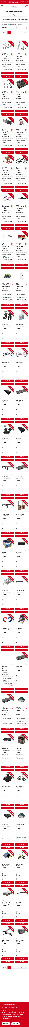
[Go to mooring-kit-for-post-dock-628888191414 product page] (7, 329)
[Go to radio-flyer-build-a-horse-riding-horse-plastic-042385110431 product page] (7, 173)
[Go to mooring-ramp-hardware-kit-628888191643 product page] (7, 595)
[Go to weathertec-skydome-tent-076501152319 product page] (21, 714)
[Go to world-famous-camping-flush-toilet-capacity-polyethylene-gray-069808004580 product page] (21, 329)
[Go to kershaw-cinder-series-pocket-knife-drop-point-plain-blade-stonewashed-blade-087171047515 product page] (21, 135)
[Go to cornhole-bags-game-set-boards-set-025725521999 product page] (7, 633)
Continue (5, 1023)
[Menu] (2, 6)
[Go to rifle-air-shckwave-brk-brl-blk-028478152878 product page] (21, 595)
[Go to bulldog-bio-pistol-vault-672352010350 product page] (7, 673)
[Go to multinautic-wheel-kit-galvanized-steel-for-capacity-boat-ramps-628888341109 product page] (7, 557)
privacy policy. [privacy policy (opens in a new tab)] (9, 1014)
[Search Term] (14, 15)
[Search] (27, 15)
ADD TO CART (7, 73)
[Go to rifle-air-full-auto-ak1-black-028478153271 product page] (7, 519)
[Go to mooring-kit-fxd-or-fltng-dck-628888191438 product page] (7, 443)
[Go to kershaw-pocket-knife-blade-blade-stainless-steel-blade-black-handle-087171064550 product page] (21, 211)
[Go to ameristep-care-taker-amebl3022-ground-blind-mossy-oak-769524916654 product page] (21, 753)
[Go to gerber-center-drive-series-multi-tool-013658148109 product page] (7, 945)
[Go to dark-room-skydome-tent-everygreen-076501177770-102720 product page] (21, 830)
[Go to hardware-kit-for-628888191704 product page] (7, 97)
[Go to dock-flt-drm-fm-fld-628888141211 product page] (21, 557)
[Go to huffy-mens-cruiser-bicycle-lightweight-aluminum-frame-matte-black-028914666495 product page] (21, 173)
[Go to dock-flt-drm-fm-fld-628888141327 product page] (21, 443)
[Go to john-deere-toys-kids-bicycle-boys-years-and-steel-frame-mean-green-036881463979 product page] (21, 869)
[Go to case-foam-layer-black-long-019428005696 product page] (7, 135)
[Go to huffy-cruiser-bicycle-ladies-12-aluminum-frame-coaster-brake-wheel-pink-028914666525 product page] (7, 211)
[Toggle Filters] (27, 28)
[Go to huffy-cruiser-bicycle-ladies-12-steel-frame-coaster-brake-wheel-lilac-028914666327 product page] (21, 367)
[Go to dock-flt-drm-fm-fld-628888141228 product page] (7, 405)
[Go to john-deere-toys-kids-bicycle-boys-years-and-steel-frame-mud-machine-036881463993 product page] (21, 791)
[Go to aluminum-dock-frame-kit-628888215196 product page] (7, 59)
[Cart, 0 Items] (26, 6)
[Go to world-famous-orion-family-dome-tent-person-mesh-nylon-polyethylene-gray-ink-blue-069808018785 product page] (7, 869)
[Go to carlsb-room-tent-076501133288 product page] (7, 290)
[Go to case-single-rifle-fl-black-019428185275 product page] (7, 714)
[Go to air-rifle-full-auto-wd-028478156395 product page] (21, 907)
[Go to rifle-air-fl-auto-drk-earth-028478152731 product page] (7, 481)
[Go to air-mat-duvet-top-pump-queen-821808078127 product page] (7, 907)
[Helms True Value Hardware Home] (14, 7)
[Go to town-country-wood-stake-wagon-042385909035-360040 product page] (21, 250)
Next (25, 32)
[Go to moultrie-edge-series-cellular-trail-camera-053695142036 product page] (21, 519)
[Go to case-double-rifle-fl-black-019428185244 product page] (21, 405)
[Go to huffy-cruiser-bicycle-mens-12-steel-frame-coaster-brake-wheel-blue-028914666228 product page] (7, 367)
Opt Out (15, 1023)
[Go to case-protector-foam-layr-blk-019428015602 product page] (21, 945)
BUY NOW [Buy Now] (8, 76)
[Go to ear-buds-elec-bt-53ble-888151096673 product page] (7, 791)
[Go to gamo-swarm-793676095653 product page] (7, 250)
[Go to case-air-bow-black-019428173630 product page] (21, 97)
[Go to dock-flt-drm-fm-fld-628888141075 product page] (7, 830)
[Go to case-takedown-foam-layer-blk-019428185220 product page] (21, 673)
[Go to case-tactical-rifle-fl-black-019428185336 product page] (21, 481)
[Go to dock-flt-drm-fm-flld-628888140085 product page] (7, 753)
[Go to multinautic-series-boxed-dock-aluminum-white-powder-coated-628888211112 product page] (21, 59)
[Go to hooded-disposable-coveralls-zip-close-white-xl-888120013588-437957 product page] (21, 290)
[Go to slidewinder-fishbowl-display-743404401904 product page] (21, 633)
